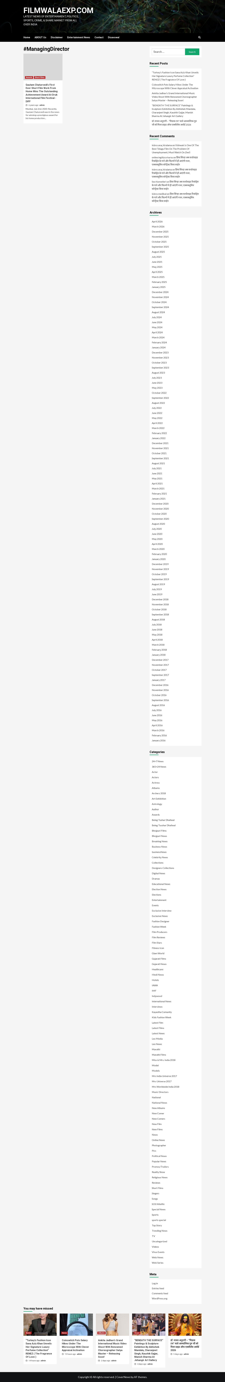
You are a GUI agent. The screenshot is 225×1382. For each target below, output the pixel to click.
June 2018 (157, 629)
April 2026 (157, 221)
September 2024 (160, 307)
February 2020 (159, 554)
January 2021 (158, 498)
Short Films (40, 77)
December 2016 (160, 685)
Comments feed (160, 1293)
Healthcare (157, 969)
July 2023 (157, 377)
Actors (155, 777)
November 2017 (160, 664)
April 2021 (157, 483)
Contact (99, 37)
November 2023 (160, 357)
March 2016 (158, 730)
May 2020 (157, 538)
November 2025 (160, 236)
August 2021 (158, 463)
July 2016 (157, 710)
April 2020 (157, 543)
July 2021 (157, 468)
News (155, 1134)
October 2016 (159, 695)
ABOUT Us (40, 37)
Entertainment (159, 900)
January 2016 (158, 740)
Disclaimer (57, 37)
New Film (157, 1124)
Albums (156, 787)
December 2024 (160, 292)
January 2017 (158, 679)
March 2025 (158, 276)
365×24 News (159, 766)
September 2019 (160, 579)
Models (156, 1070)
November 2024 (160, 297)
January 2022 (158, 438)
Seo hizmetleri (159, 181)
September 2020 (160, 518)
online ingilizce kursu (162, 157)
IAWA (155, 985)
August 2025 (158, 251)
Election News (159, 889)
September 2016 (160, 700)
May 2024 (157, 327)
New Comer (158, 1113)
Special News (158, 1209)
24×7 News (158, 761)
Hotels (155, 980)
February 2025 (159, 281)
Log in (155, 1283)
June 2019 (157, 594)
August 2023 (158, 372)
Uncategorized (159, 1241)
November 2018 (160, 604)
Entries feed (158, 1288)
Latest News (158, 1033)
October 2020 (159, 513)
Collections (157, 862)
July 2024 (157, 317)
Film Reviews (158, 937)
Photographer (159, 1145)
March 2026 (158, 226)
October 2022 (159, 392)
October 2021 (159, 453)
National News (159, 1102)
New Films (157, 1129)
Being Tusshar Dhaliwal (164, 825)
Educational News (161, 884)
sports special (159, 1220)
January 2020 (158, 559)
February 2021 (159, 493)
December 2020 (160, 503)
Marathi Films (159, 1054)
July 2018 (157, 624)
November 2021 (160, 448)
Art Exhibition (159, 798)
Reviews (156, 1182)
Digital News (158, 873)
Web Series (157, 1262)
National (156, 1097)
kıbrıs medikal (159, 193)
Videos (155, 1246)
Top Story (157, 1225)
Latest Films (158, 1028)
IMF (154, 990)
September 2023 (160, 367)
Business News (159, 846)
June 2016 (157, 715)
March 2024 (158, 337)
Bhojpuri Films (159, 830)
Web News (157, 1257)
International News (161, 1001)
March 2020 (158, 548)
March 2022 (158, 428)
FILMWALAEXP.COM (58, 10)
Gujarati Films (159, 958)
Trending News (159, 1230)
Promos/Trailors (160, 1166)
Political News (159, 1156)
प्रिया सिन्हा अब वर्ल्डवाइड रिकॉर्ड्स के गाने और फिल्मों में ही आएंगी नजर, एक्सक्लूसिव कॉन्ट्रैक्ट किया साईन (175, 161)
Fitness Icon (158, 948)
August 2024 (158, 312)
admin (42, 105)
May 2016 (157, 720)
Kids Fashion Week (161, 1017)
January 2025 (158, 287)
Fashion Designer (160, 921)
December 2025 (160, 231)
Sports (155, 1214)
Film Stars (157, 942)
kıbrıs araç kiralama (162, 145)
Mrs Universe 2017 (161, 1081)
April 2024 (157, 332)
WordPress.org (159, 1298)
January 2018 (158, 654)
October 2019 (159, 574)
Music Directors (160, 1092)
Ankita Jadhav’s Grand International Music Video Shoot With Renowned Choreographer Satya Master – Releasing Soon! (174, 97)
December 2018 (160, 599)
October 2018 (159, 609)
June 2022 (157, 412)
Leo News (157, 1044)
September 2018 (160, 614)
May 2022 (157, 418)
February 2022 (159, 433)
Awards (29, 77)
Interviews (157, 1006)
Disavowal (113, 37)
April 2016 (157, 725)
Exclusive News (160, 916)
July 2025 (157, 256)
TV (153, 1236)
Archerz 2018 (159, 793)
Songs (155, 1198)
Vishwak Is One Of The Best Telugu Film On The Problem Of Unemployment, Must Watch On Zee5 (175, 149)
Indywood (157, 996)
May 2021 (157, 478)
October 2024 (159, 302)
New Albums (158, 1108)
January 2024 (158, 347)
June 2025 (157, 261)
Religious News (160, 1177)
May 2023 (157, 387)
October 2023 (159, 362)
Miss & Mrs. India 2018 (163, 1060)
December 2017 (160, 659)
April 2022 (157, 423)
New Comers (158, 1118)
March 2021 (158, 488)
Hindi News (158, 974)
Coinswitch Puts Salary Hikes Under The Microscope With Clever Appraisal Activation (175, 86)
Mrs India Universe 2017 (164, 1076)
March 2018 (158, 644)
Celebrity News (160, 857)
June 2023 (157, 382)
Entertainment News (78, 37)
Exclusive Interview (161, 910)
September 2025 (160, 246)
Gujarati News (159, 964)
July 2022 (157, 407)
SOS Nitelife (158, 1204)
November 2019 (160, 569)
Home (26, 37)
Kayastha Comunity (162, 1012)
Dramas (156, 878)
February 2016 (159, 735)
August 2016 (158, 705)
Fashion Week (159, 926)
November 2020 (160, 508)
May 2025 (157, 266)
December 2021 (160, 443)
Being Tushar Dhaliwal (163, 820)
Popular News (159, 1161)
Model (155, 1065)
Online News (158, 1140)
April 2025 (157, 271)
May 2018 (157, 634)
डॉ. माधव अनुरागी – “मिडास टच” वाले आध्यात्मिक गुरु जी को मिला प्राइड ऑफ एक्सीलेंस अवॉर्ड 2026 (174, 123)
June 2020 (157, 533)
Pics (154, 1150)
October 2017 (159, 669)
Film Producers (159, 932)
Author (155, 809)
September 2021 (160, 458)
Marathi (156, 1049)
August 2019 (158, 584)
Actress (156, 782)
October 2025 (159, 241)
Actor (155, 771)
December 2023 (160, 352)
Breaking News (160, 841)
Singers (155, 1193)
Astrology (157, 803)
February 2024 (159, 342)
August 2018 (158, 619)
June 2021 (157, 473)
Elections (156, 894)
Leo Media (157, 1038)
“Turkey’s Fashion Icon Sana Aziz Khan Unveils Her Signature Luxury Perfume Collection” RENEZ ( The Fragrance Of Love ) (175, 76)
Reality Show (158, 1172)
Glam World (158, 953)
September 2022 (160, 397)
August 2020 (158, 523)
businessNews (159, 852)
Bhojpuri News (159, 836)
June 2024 (157, 322)
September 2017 (160, 674)
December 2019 (160, 564)
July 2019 (157, 589)
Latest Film (157, 1022)
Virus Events (158, 1252)
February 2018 (159, 649)
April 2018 (157, 639)
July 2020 (157, 528)
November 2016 (160, 690)
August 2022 (158, 402)
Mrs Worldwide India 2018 (165, 1086)
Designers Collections (163, 868)
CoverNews (123, 1377)
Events (155, 905)
